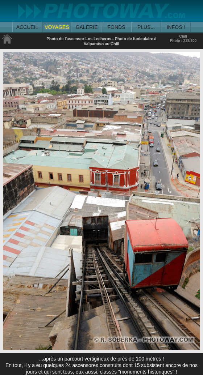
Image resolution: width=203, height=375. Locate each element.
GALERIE (87, 27)
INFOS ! (176, 27)
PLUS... (146, 27)
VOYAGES (57, 27)
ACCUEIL (27, 27)
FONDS (116, 27)
